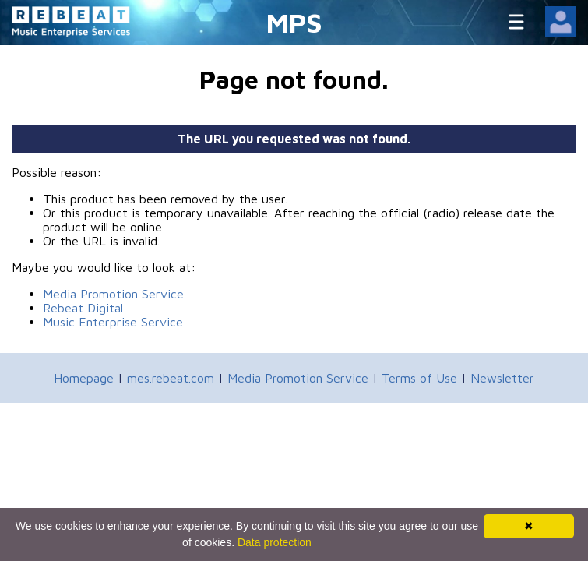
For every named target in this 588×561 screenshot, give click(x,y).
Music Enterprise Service (113, 322)
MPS (294, 22)
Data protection (275, 542)
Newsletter (502, 378)
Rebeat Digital (83, 308)
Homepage (84, 378)
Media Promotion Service (113, 294)
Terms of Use (419, 378)
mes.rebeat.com (170, 378)
